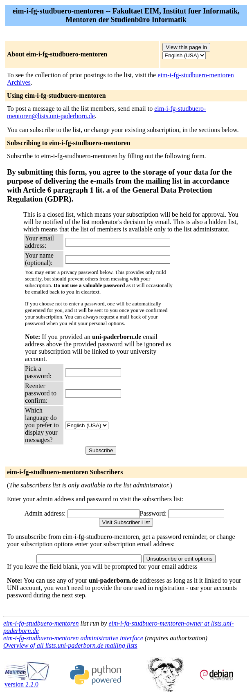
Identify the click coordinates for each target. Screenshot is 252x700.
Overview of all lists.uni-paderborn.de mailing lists (70, 645)
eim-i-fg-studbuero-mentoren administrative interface (73, 638)
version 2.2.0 (27, 681)
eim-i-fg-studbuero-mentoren (41, 623)
